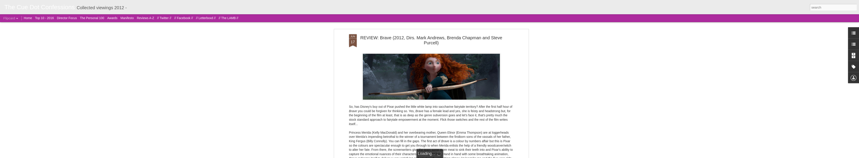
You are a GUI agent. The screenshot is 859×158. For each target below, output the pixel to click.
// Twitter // (164, 18)
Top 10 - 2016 (44, 18)
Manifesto (127, 18)
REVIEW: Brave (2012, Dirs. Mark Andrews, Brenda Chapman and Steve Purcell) (431, 40)
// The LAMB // (228, 18)
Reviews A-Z (145, 18)
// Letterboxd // (206, 18)
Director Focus (67, 18)
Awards (112, 18)
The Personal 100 (92, 18)
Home (28, 18)
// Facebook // (183, 18)
